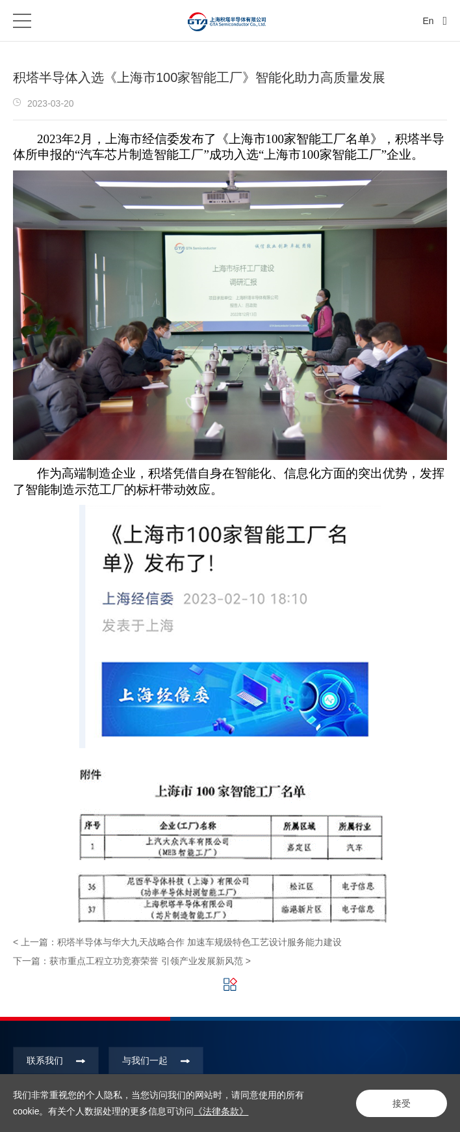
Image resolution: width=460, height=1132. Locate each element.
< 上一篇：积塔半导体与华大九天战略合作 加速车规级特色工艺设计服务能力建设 (177, 942)
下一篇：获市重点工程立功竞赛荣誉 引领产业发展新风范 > (132, 961)
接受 (401, 1103)
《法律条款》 (221, 1111)
